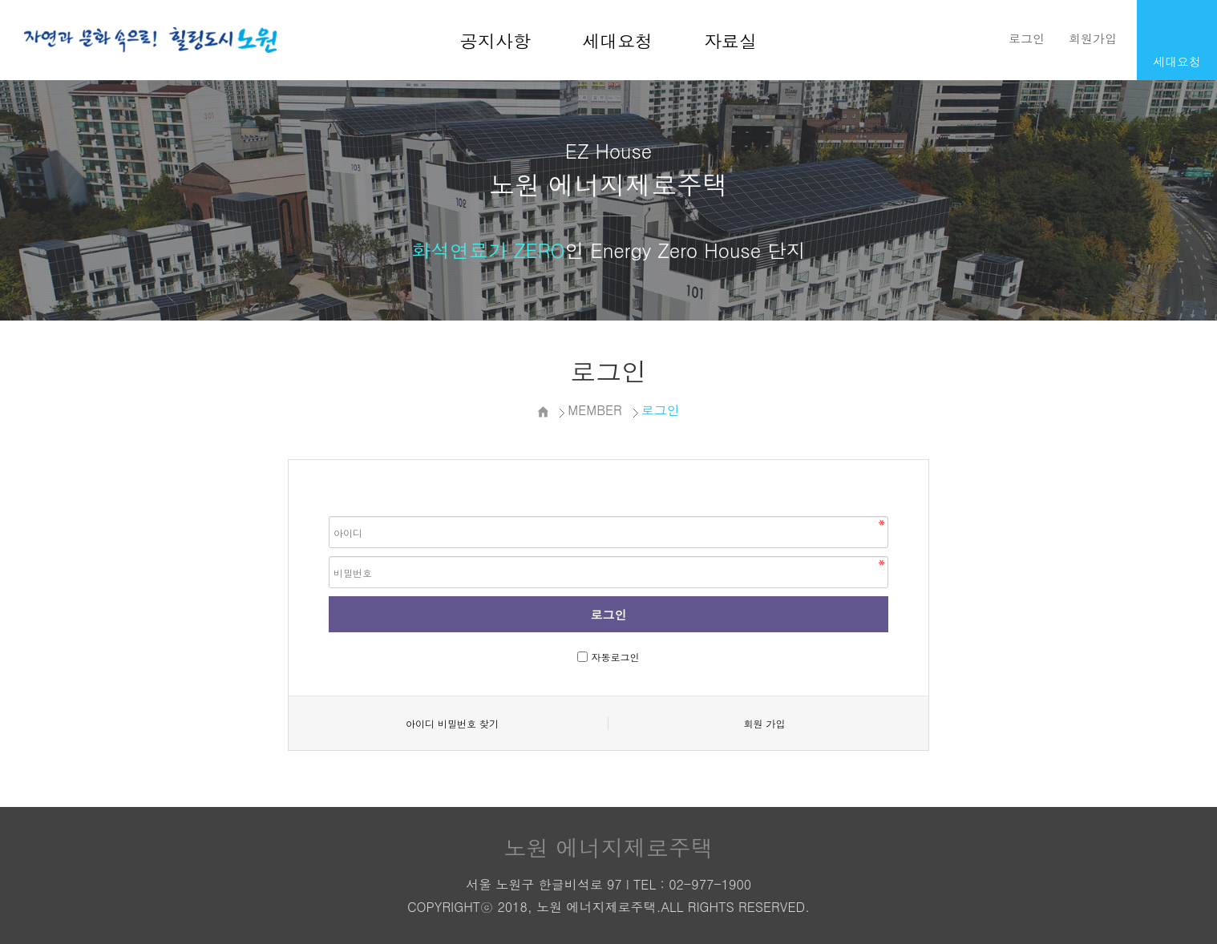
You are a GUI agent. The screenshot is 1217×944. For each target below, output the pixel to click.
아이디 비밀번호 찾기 (452, 723)
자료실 (730, 40)
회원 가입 (764, 723)
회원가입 (1093, 38)
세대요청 (617, 40)
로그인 (1027, 38)
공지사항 (495, 40)
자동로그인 (616, 657)
